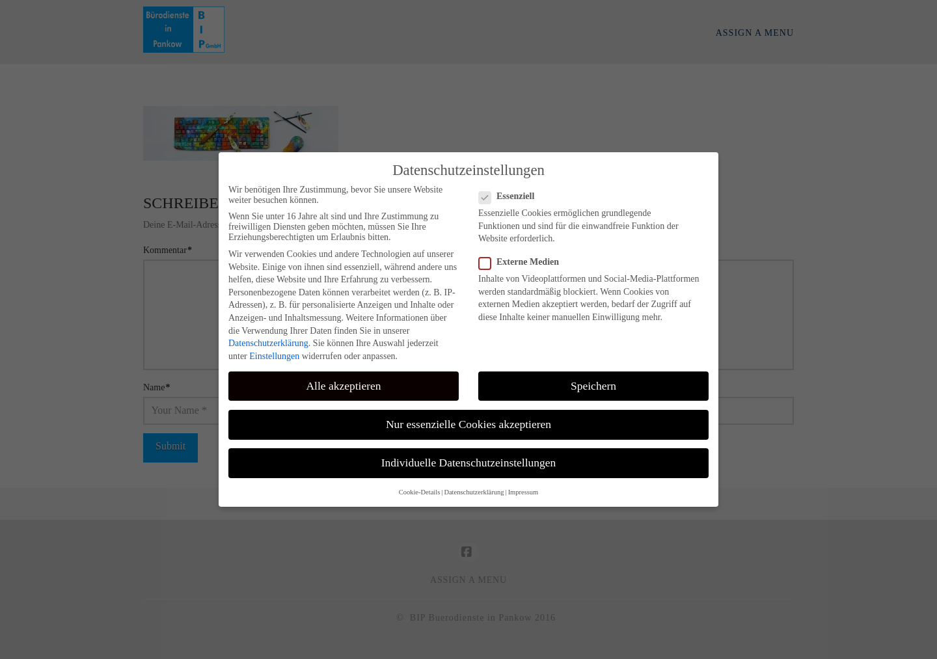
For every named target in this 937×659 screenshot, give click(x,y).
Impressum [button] (523, 492)
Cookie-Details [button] (420, 492)
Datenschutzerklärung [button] (474, 492)
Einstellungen (274, 356)
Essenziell (510, 196)
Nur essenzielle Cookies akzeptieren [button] (468, 424)
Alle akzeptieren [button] (343, 385)
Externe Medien (522, 262)
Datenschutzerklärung (268, 343)
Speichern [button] (593, 385)
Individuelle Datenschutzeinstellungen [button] (468, 462)
